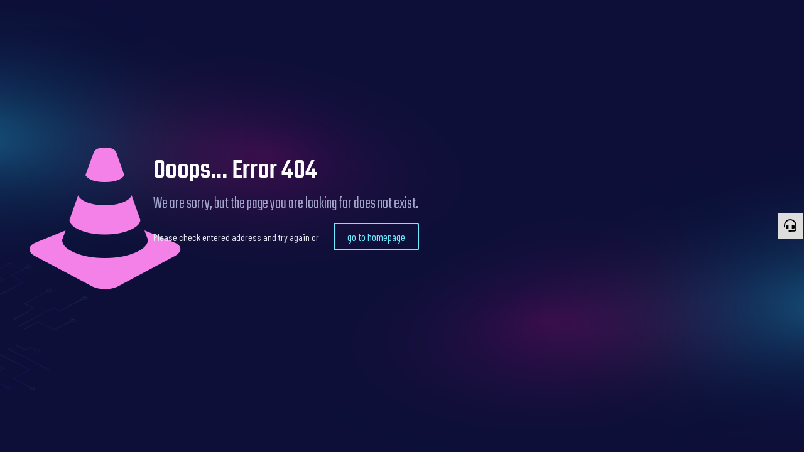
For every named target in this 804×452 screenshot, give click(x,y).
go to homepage (376, 236)
